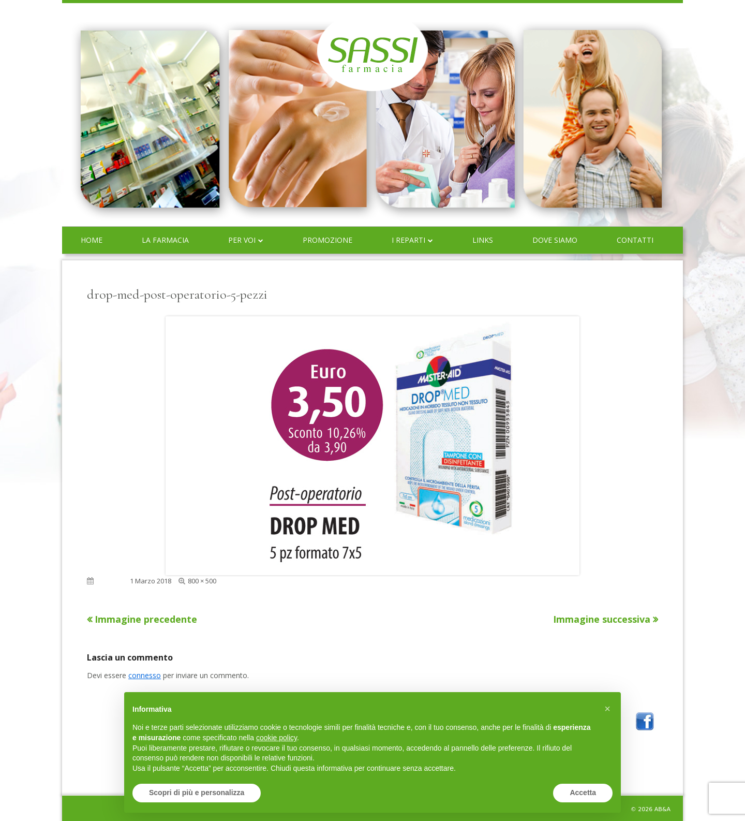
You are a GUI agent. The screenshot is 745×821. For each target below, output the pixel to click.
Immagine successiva (601, 619)
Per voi (242, 240)
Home (91, 240)
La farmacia (165, 240)
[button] (607, 708)
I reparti (408, 240)
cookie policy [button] (276, 738)
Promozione (327, 240)
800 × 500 (202, 580)
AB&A (662, 809)
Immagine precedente (146, 619)
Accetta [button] (583, 792)
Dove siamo (554, 240)
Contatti (635, 240)
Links (482, 240)
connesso (144, 675)
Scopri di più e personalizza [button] (196, 792)
